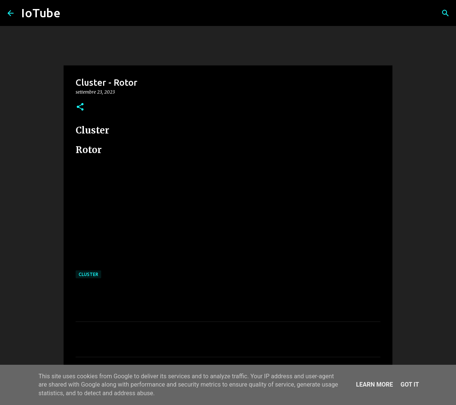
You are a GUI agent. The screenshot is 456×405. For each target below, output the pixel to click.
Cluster (88, 274)
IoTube (41, 13)
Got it (409, 384)
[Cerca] (445, 13)
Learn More (374, 384)
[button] (80, 107)
